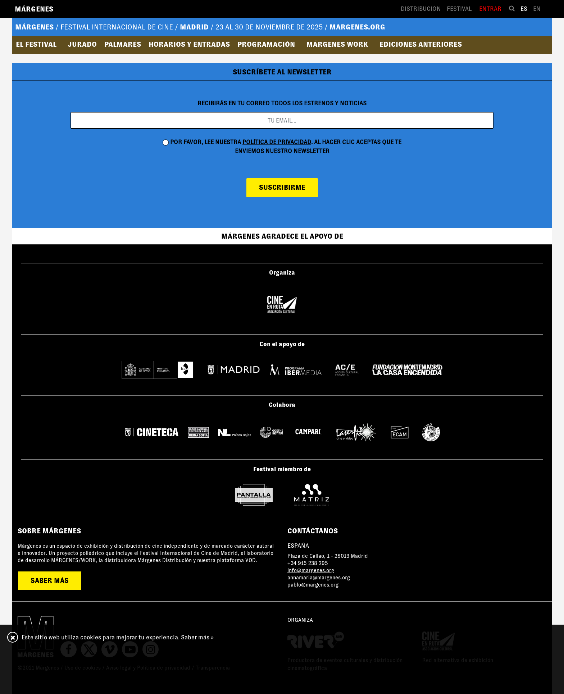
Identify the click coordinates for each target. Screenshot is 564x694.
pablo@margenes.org (312, 585)
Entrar (490, 8)
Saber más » (197, 637)
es (523, 8)
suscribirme (282, 187)
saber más (50, 580)
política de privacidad (276, 142)
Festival (459, 8)
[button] (38, 44)
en (537, 8)
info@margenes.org (310, 570)
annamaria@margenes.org (318, 577)
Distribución (421, 8)
